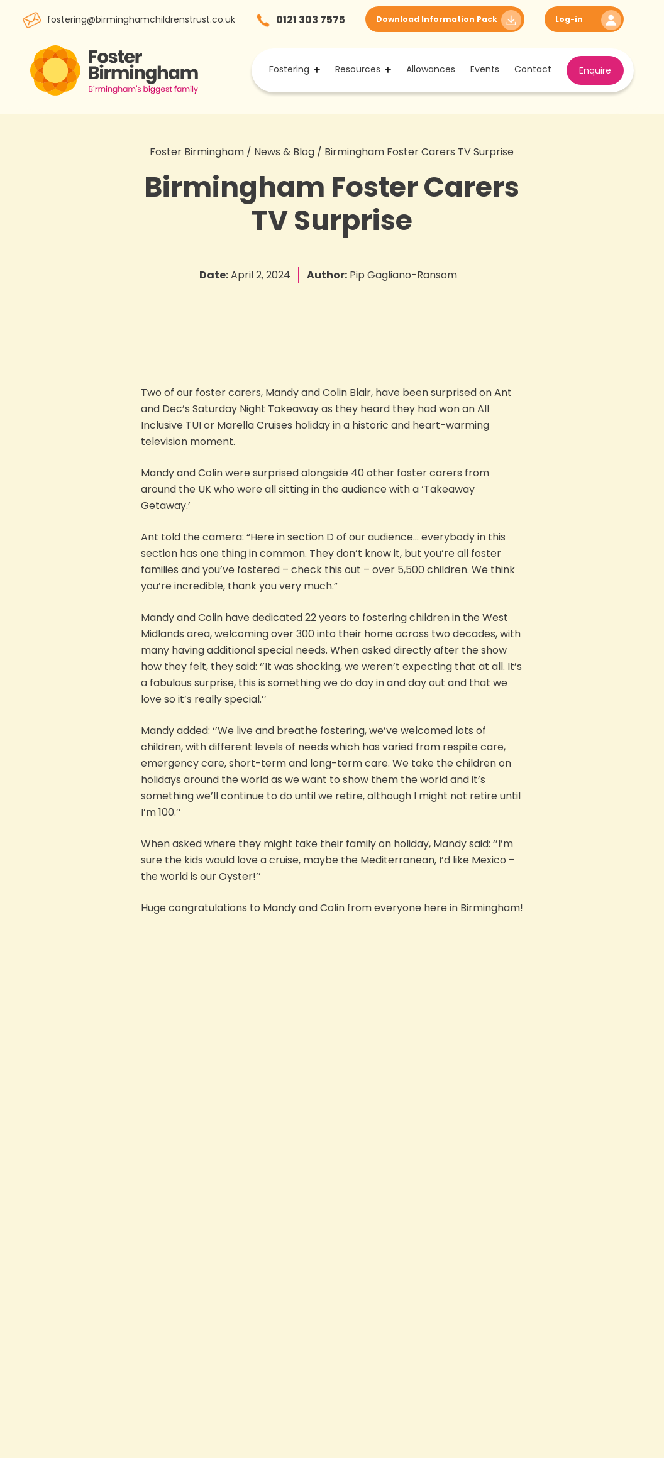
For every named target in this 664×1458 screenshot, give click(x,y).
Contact (532, 69)
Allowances (430, 69)
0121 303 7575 (310, 20)
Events (484, 69)
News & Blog (284, 152)
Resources (357, 69)
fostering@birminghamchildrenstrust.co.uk (141, 19)
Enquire (595, 70)
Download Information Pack (436, 19)
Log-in (569, 19)
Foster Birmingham (197, 152)
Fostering (289, 69)
